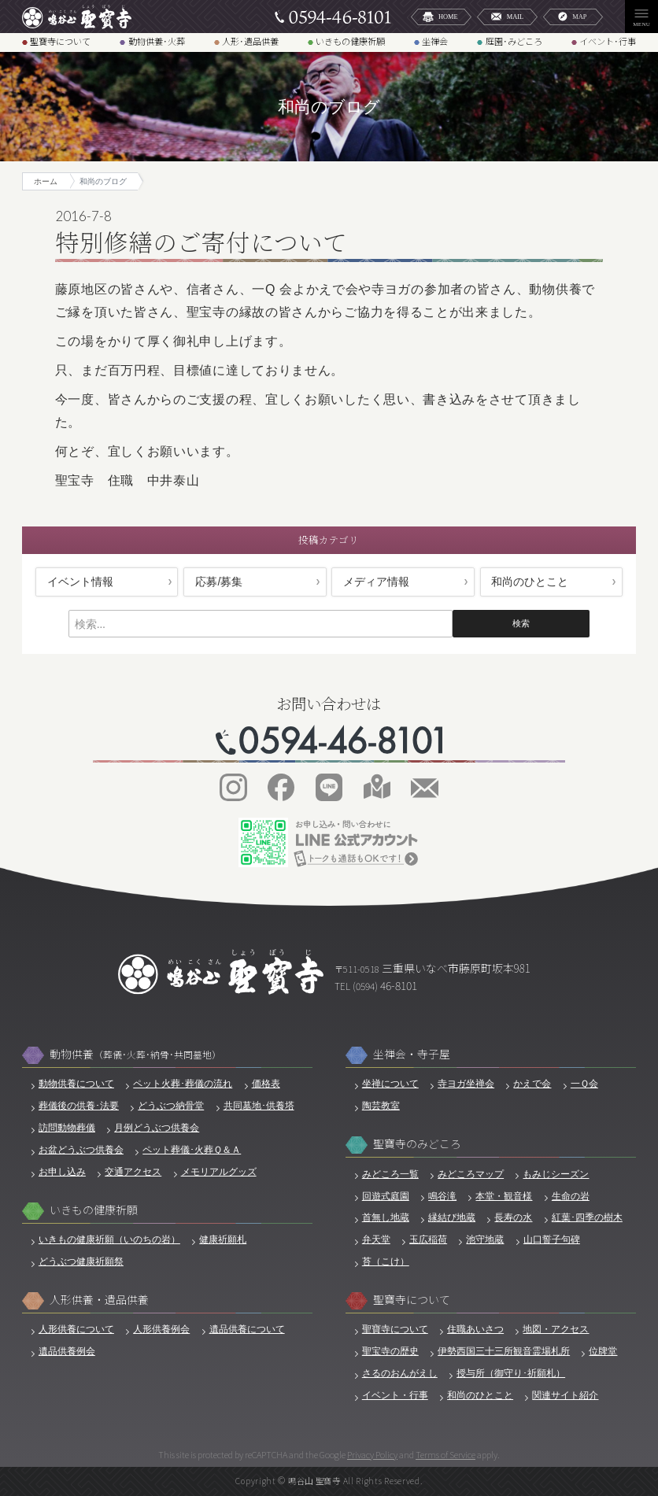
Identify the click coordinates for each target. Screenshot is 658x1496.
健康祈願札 (222, 1239)
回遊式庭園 (385, 1196)
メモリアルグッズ (219, 1171)
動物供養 (135, 1054)
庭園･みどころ (514, 41)
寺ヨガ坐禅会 (466, 1083)
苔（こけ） (385, 1261)
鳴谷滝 (442, 1196)
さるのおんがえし (400, 1373)
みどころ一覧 (390, 1174)
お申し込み (62, 1171)
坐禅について (390, 1083)
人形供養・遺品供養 (99, 1299)
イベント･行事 (607, 41)
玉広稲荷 (428, 1239)
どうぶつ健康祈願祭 (81, 1261)
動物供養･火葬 (156, 41)
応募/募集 (218, 581)
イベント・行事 (395, 1395)
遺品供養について (247, 1329)
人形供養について (76, 1329)
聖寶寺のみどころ (417, 1143)
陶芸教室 (381, 1105)
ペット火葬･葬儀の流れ (182, 1083)
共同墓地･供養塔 (259, 1105)
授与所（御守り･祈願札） (511, 1373)
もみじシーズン (556, 1174)
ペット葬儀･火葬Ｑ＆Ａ (191, 1149)
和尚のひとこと (529, 581)
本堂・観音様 (503, 1196)
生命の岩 (571, 1196)
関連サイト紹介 (565, 1395)
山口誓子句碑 (551, 1239)
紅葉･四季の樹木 (587, 1217)
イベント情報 (80, 581)
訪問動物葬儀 (67, 1127)
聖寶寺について (60, 41)
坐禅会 (435, 41)
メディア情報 (376, 581)
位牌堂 (603, 1351)
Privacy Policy (372, 1454)
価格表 (266, 1083)
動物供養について (76, 1083)
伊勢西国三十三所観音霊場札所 (504, 1351)
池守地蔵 (485, 1239)
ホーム (45, 181)
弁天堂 (376, 1239)
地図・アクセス (556, 1329)
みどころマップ (471, 1174)
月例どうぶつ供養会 (156, 1127)
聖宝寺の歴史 (390, 1351)
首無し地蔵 (385, 1217)
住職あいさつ (475, 1329)
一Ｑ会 (584, 1083)
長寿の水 (513, 1217)
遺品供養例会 (67, 1351)
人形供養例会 (161, 1329)
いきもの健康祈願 (350, 41)
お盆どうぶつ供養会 (81, 1149)
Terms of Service (445, 1454)
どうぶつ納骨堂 (171, 1105)
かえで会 (532, 1083)
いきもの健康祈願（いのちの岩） (109, 1239)
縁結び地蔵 (451, 1217)
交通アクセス (133, 1171)
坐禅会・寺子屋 (411, 1054)
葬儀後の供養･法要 (79, 1105)
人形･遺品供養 (250, 41)
